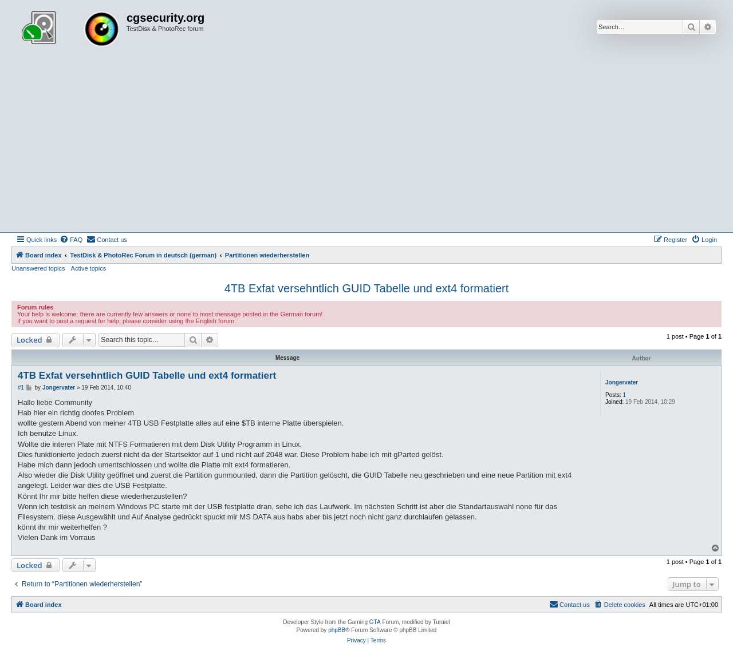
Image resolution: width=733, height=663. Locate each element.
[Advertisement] (366, 146)
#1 (21, 387)
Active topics (89, 268)
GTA (375, 622)
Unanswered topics (38, 268)
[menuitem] (71, 240)
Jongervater (621, 382)
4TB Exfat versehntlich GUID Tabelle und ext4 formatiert (366, 288)
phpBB (336, 630)
